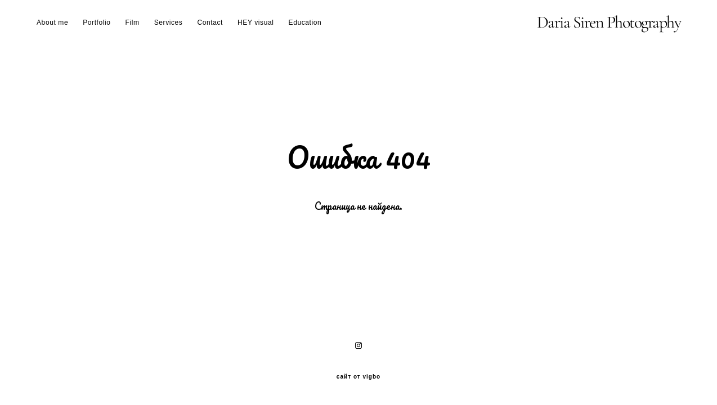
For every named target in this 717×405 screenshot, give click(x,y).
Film (133, 22)
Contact (210, 22)
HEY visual (255, 22)
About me (52, 22)
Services (168, 22)
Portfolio (96, 22)
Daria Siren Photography (609, 22)
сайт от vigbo (358, 377)
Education (305, 22)
